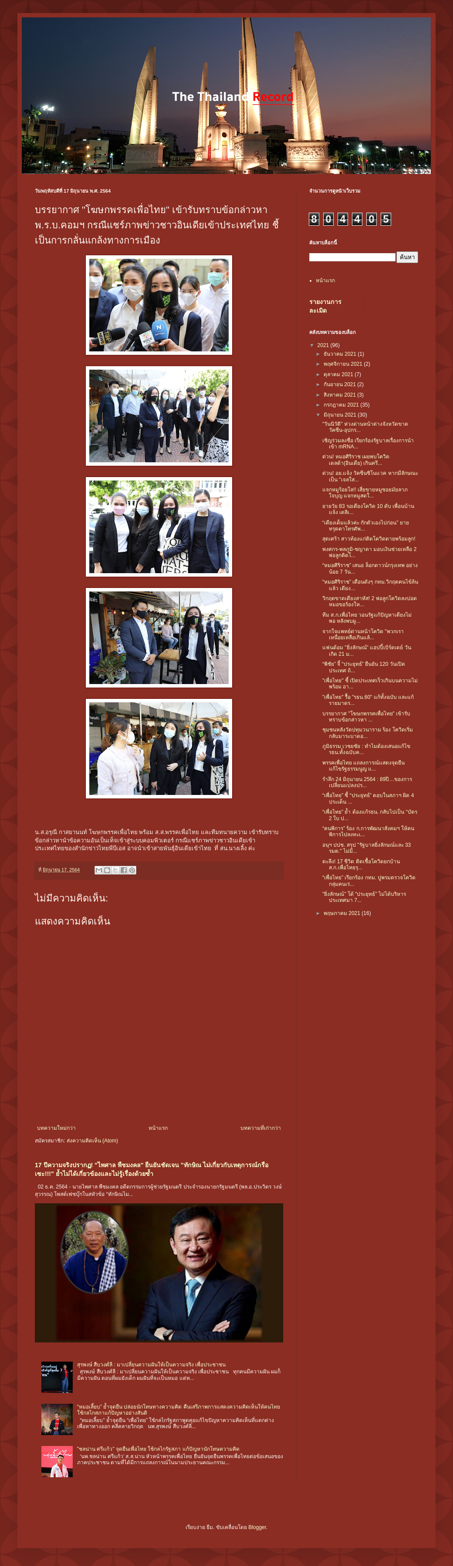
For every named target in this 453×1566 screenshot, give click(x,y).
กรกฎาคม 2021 (342, 405)
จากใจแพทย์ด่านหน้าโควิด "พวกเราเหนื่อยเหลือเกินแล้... (363, 634)
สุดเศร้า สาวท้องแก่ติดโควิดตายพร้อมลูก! (369, 539)
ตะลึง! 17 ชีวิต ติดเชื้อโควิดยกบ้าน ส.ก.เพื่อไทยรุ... (361, 864)
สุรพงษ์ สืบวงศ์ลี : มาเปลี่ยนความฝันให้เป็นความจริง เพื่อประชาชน (151, 1365)
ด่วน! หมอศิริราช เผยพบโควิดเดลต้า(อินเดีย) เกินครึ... (355, 460)
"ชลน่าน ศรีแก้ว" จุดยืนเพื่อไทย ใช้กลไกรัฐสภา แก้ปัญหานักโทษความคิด (158, 1449)
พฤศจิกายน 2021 (344, 364)
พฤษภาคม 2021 (343, 913)
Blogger (257, 1527)
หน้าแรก (158, 1128)
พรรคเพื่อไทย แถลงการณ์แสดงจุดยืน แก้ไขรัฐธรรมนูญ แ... (363, 766)
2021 (324, 345)
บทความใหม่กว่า (56, 1128)
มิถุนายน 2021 (341, 415)
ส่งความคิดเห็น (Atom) (92, 1141)
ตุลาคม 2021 (339, 374)
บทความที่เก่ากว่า (260, 1128)
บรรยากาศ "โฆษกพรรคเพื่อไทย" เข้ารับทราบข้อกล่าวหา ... (366, 717)
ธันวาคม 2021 (341, 354)
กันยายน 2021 (340, 384)
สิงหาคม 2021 (340, 395)
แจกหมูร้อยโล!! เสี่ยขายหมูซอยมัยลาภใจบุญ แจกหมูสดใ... (365, 493)
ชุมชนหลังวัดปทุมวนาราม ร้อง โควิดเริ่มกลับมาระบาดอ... (367, 733)
